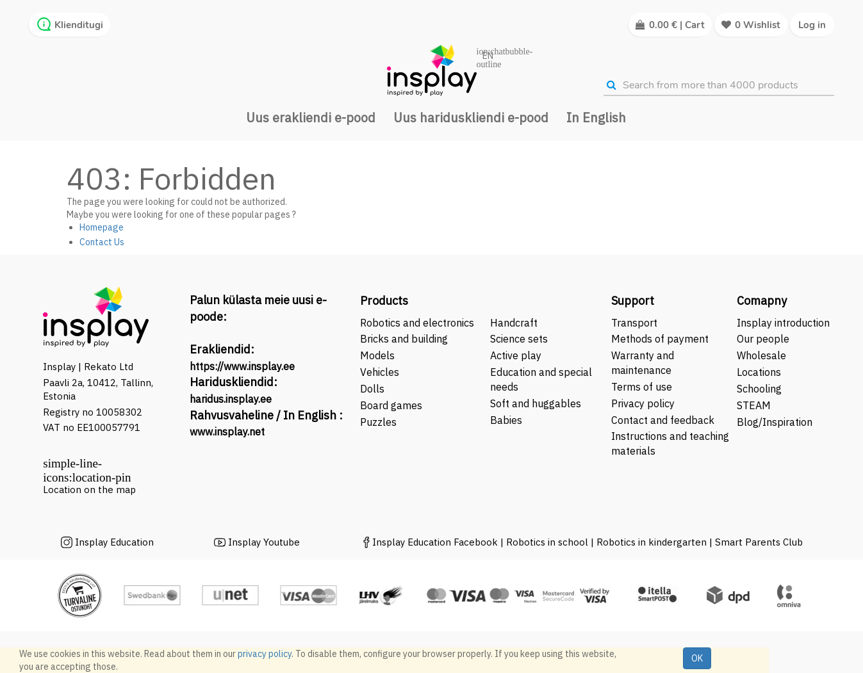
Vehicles (379, 372)
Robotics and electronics (417, 322)
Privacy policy (643, 403)
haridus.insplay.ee (231, 399)
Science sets (520, 338)
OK (697, 658)
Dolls (372, 388)
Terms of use (641, 386)
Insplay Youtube (264, 542)
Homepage (101, 227)
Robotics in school (547, 542)
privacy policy (265, 654)
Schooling (759, 388)
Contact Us (101, 242)
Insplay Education (114, 542)
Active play (515, 355)
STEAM (754, 405)
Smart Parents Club (759, 542)
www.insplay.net (227, 431)
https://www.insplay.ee (242, 366)
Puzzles (378, 422)
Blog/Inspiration (774, 422)
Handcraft (514, 322)
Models (377, 355)
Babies (506, 420)
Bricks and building (404, 338)
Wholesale (761, 355)
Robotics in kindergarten (652, 542)
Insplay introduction (783, 322)
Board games (391, 405)
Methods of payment (660, 338)
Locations (759, 372)
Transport (634, 322)
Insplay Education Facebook (435, 542)
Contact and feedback (662, 420)
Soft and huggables (535, 403)
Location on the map (89, 489)
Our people (763, 338)
